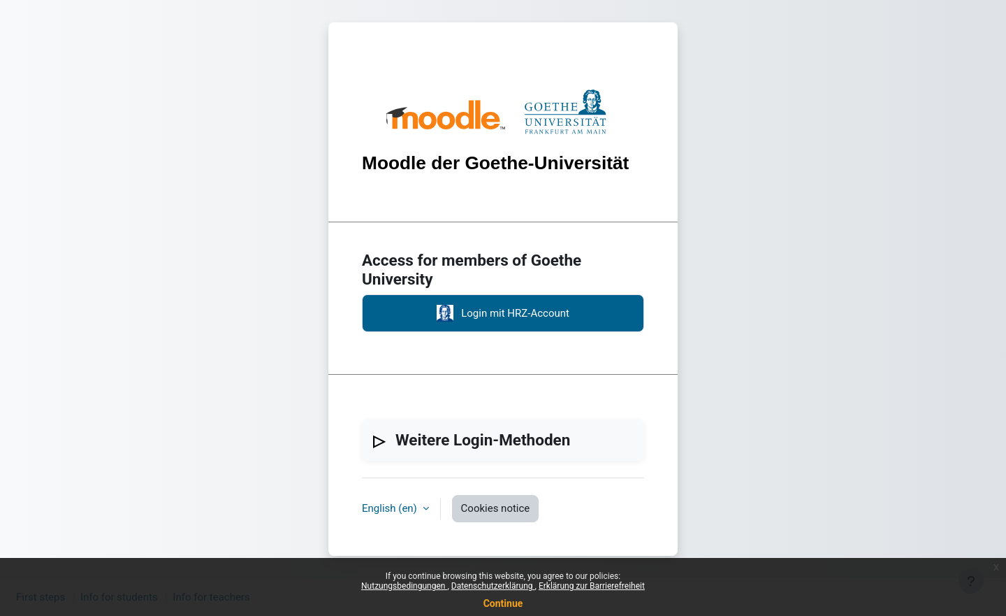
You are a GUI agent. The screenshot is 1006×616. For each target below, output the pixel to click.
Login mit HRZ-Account (503, 313)
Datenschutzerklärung (493, 586)
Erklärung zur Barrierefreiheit (592, 586)
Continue (503, 603)
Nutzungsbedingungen (404, 586)
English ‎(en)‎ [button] (391, 508)
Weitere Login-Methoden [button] (482, 440)
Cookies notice (495, 508)
